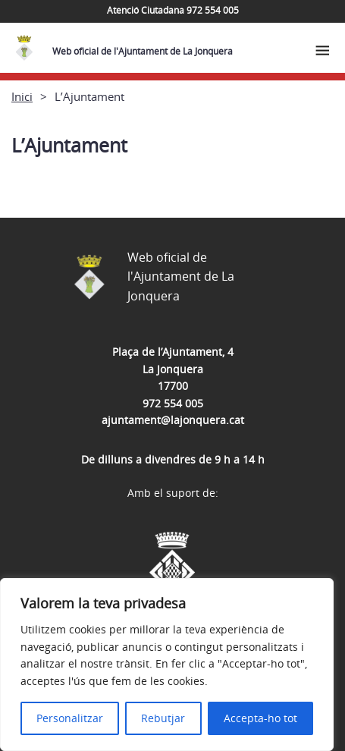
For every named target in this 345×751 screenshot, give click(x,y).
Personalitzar (69, 718)
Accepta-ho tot (260, 718)
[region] (167, 664)
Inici (22, 96)
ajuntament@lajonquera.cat (173, 420)
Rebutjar (163, 718)
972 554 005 (173, 403)
